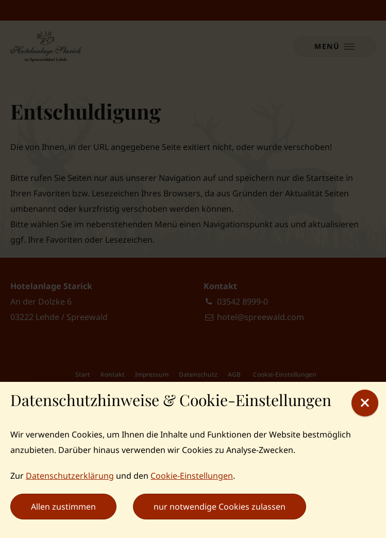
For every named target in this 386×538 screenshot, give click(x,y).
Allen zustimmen (63, 506)
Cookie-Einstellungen (191, 475)
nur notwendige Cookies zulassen (220, 506)
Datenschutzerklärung (70, 475)
